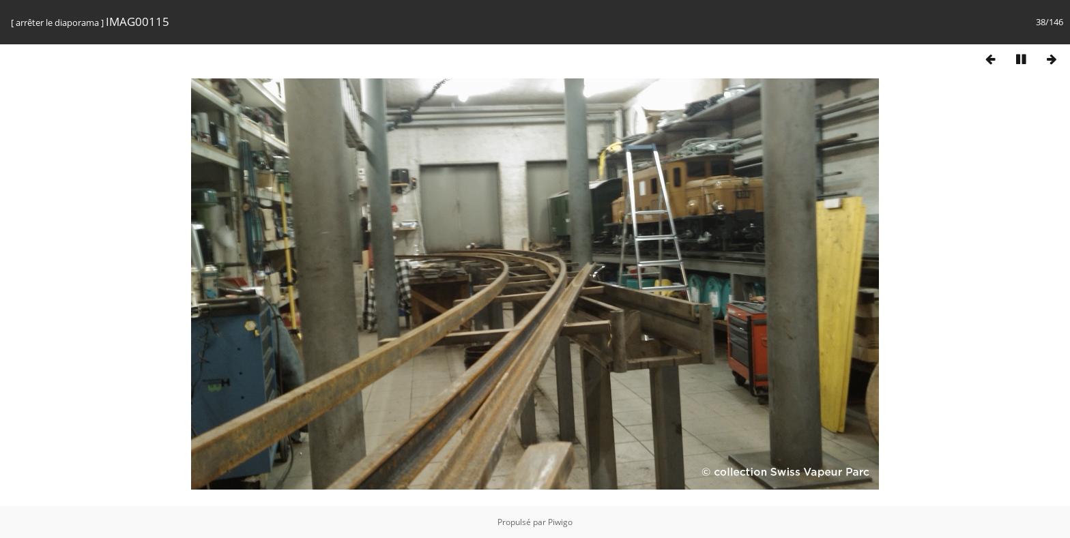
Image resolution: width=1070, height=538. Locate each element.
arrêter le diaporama (57, 22)
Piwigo (560, 522)
